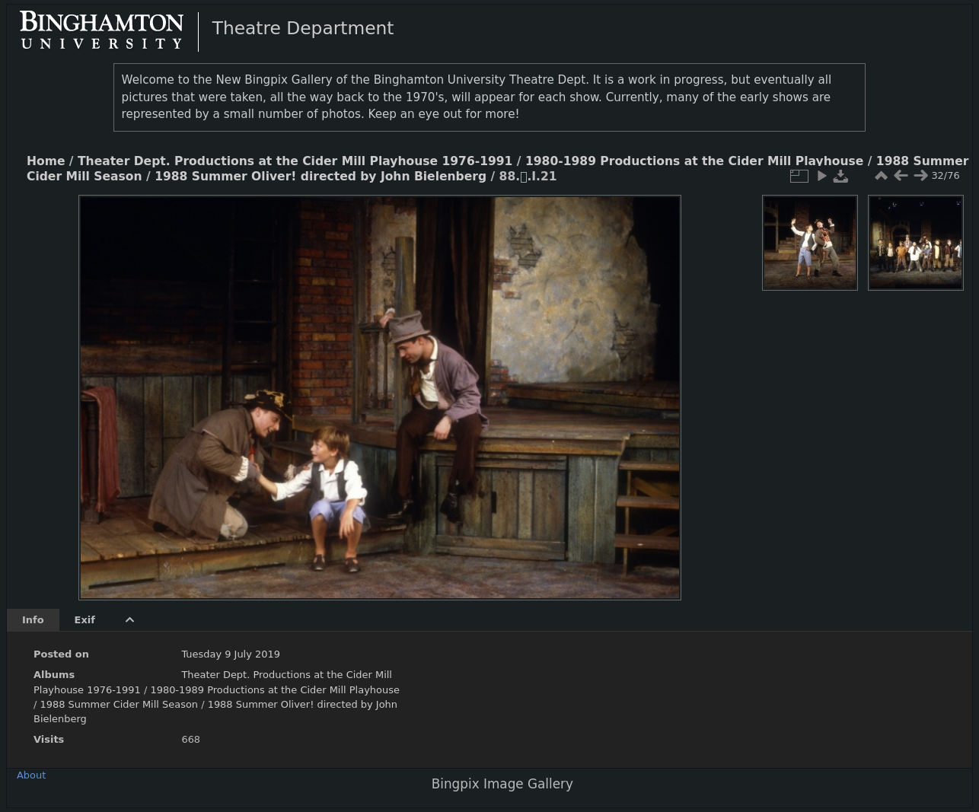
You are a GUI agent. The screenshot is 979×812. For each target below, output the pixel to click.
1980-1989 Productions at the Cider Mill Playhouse (694, 161)
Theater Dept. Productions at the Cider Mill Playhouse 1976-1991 (295, 161)
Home (46, 161)
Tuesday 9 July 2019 (230, 654)
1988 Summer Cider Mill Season (119, 704)
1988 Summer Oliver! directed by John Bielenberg (320, 176)
